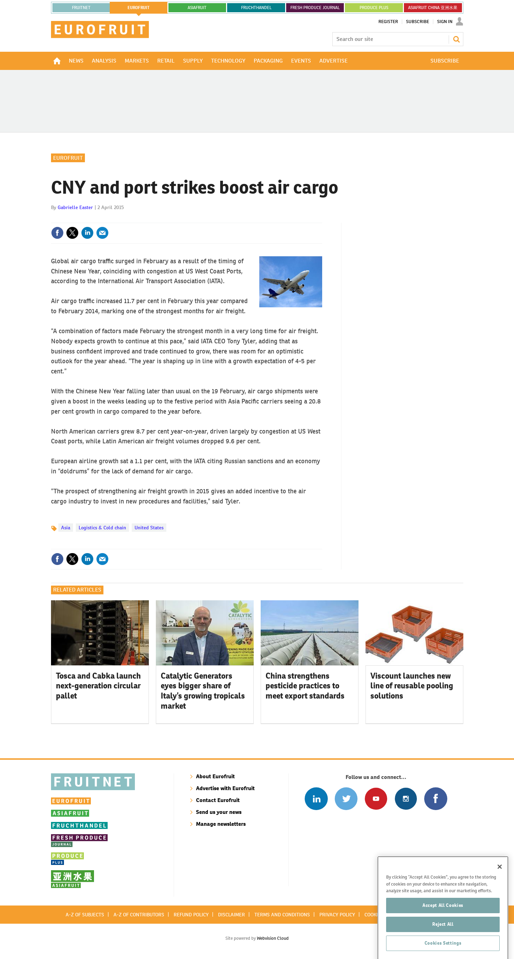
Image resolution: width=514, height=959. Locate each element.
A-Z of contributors (139, 914)
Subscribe (417, 21)
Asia (65, 527)
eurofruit (139, 7)
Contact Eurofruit (218, 800)
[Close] (499, 884)
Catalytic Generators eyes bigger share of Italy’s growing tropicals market (203, 691)
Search (456, 39)
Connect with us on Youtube (375, 798)
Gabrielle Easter (75, 207)
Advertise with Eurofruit (225, 788)
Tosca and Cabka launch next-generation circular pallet (98, 686)
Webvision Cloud (273, 938)
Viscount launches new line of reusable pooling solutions (411, 686)
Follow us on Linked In (316, 798)
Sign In (445, 21)
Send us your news (218, 812)
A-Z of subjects (85, 914)
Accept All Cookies (442, 923)
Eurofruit (68, 158)
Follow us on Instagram (405, 798)
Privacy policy (337, 914)
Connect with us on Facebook (435, 798)
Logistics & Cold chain (102, 527)
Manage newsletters (221, 824)
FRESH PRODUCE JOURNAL (315, 7)
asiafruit (197, 7)
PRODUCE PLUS (374, 7)
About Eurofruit (215, 776)
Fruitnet (81, 7)
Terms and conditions (282, 914)
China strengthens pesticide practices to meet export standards (305, 686)
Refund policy (191, 914)
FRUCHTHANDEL (256, 7)
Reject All (443, 942)
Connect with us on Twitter (346, 798)
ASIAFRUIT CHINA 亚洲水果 (432, 7)
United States (149, 527)
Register (388, 21)
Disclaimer (231, 914)
